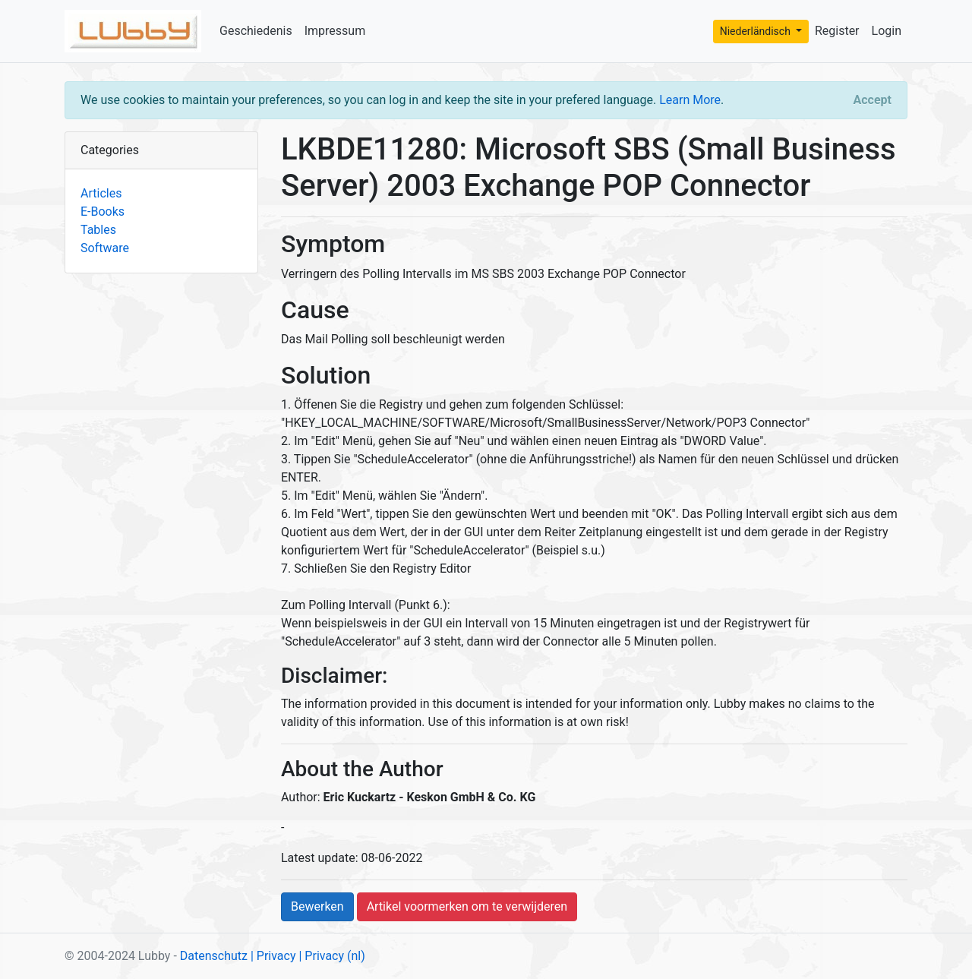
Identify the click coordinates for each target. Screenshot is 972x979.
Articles (101, 193)
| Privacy (273, 956)
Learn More (690, 100)
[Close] (872, 100)
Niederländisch (757, 31)
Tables (98, 230)
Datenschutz (214, 956)
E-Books (102, 211)
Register (837, 31)
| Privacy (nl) (331, 956)
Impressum (335, 31)
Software (104, 248)
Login (886, 31)
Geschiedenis (255, 31)
